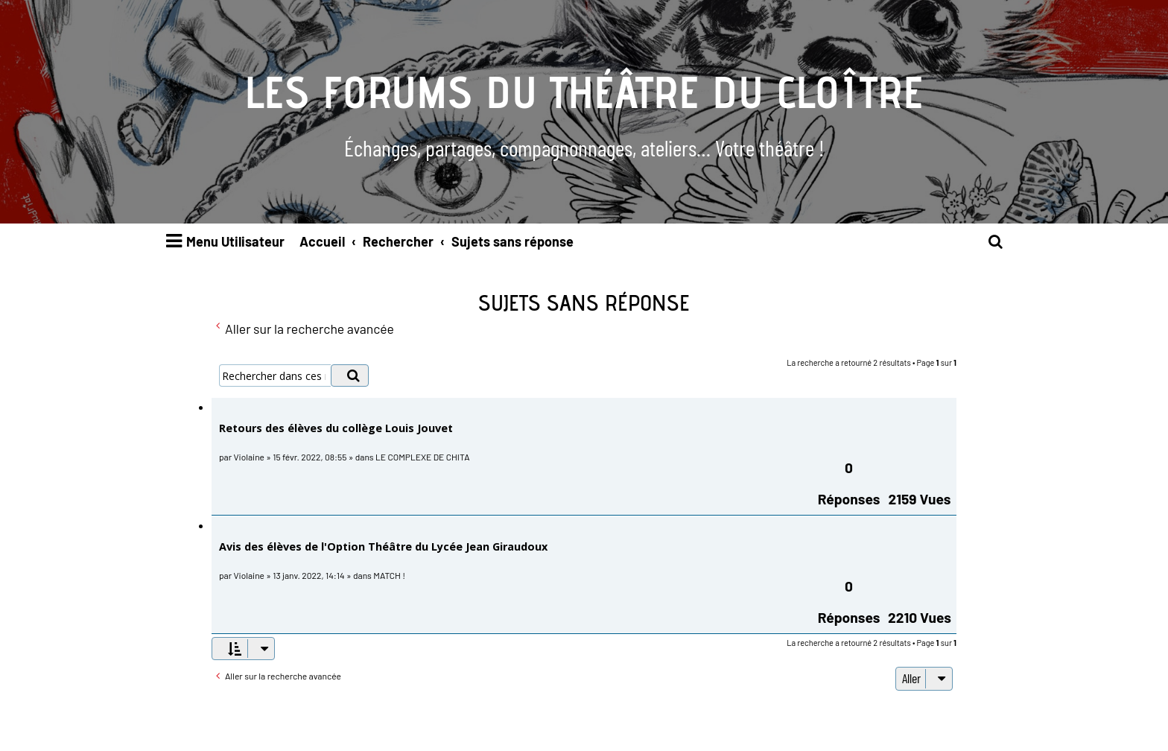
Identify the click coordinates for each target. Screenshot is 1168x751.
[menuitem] (996, 242)
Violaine (249, 456)
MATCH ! (389, 575)
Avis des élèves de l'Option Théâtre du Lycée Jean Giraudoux (383, 546)
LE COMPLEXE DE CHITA (422, 456)
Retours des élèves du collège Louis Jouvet (336, 428)
